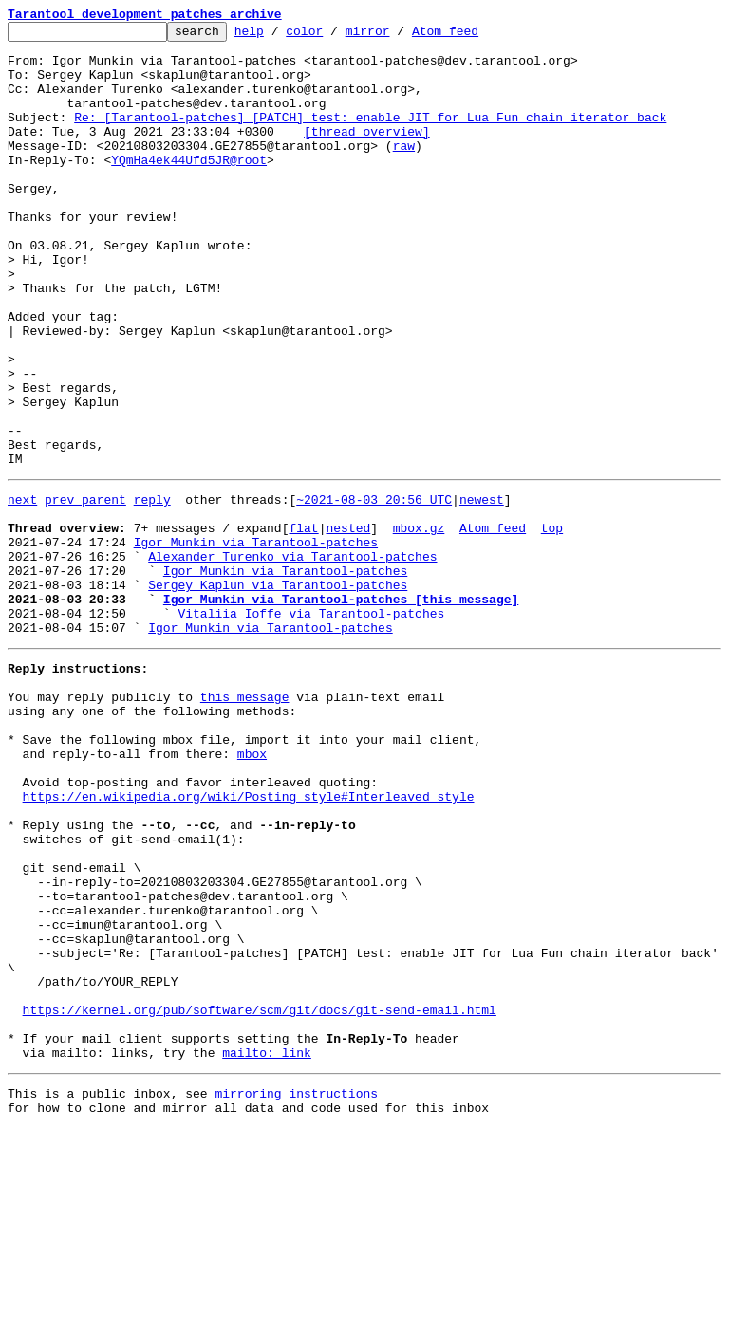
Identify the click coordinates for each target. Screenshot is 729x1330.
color (333, 36)
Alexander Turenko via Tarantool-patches (292, 658)
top (552, 624)
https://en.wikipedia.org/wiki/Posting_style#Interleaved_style (249, 941)
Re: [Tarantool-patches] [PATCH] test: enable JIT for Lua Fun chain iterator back (370, 136)
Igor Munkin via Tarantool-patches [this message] (340, 709)
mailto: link (266, 1248)
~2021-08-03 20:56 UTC (374, 590)
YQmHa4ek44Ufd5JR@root (189, 187)
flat (303, 624)
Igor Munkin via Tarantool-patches (256, 641)
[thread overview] (367, 153)
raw (404, 170)
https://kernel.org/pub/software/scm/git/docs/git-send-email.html (259, 1197)
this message (245, 821)
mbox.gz (419, 624)
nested (348, 624)
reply (152, 590)
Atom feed (474, 36)
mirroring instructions (296, 1292)
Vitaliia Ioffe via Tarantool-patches (311, 726)
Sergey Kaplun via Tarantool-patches (277, 692)
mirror (397, 36)
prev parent (85, 590)
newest (481, 590)
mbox (252, 889)
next (22, 590)
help (278, 36)
